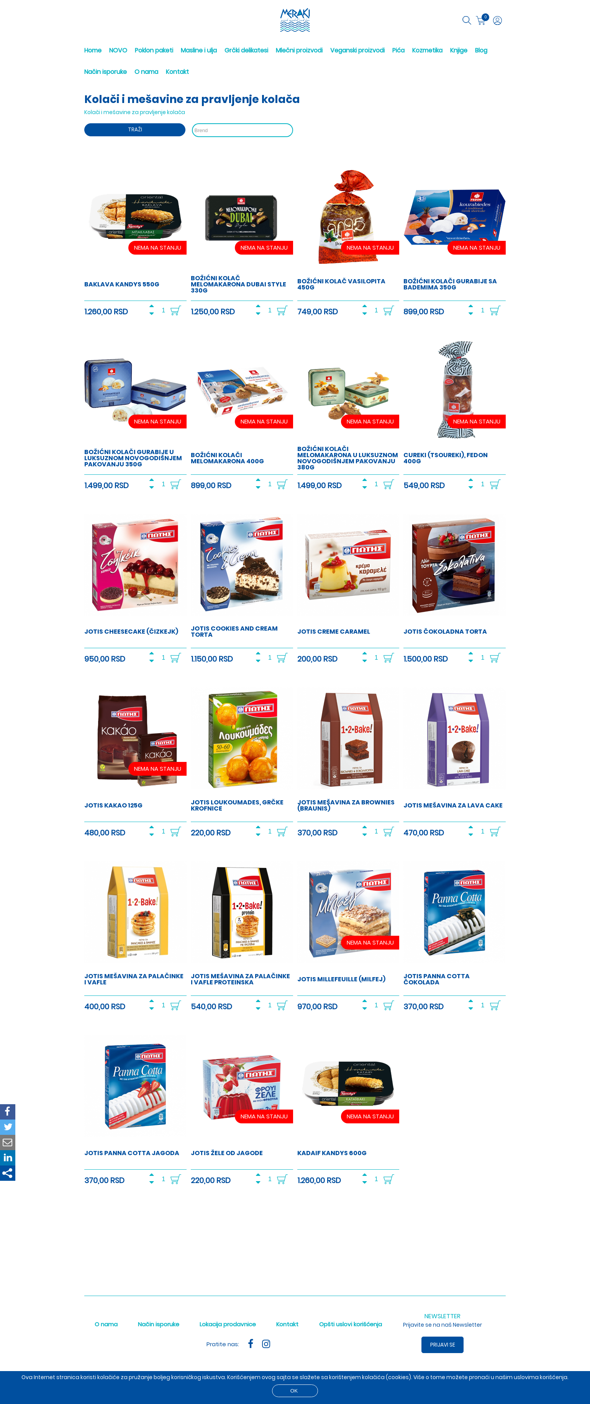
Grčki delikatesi (246, 50)
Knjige (458, 50)
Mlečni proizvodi (299, 50)
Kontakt (177, 71)
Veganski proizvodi (357, 50)
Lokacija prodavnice (228, 1324)
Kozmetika (427, 50)
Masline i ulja (199, 50)
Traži (135, 129)
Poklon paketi (154, 50)
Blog (481, 50)
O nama (146, 71)
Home (93, 50)
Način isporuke (105, 71)
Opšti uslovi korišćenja (350, 1324)
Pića (398, 50)
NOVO (118, 50)
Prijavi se (442, 1344)
